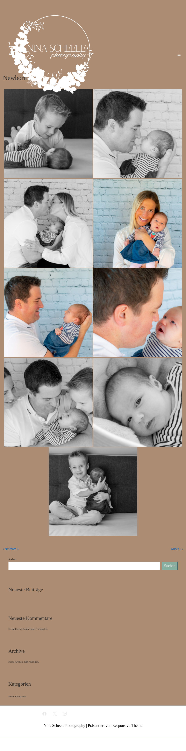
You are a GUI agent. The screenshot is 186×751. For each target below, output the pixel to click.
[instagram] (65, 714)
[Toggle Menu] (179, 54)
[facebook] (44, 714)
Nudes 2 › (177, 549)
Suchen (12, 559)
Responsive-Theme (127, 725)
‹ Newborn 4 (11, 549)
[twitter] (54, 714)
